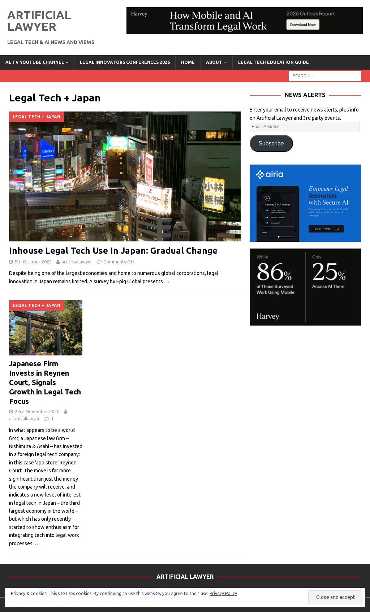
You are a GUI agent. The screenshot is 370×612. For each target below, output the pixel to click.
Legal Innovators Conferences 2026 (125, 62)
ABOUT (214, 62)
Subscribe (271, 143)
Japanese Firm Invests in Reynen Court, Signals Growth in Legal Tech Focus (45, 382)
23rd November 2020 (37, 411)
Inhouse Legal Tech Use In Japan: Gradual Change (113, 250)
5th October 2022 (33, 261)
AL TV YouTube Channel (34, 62)
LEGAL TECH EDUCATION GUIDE (273, 62)
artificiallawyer (76, 261)
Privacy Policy (223, 593)
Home (188, 62)
